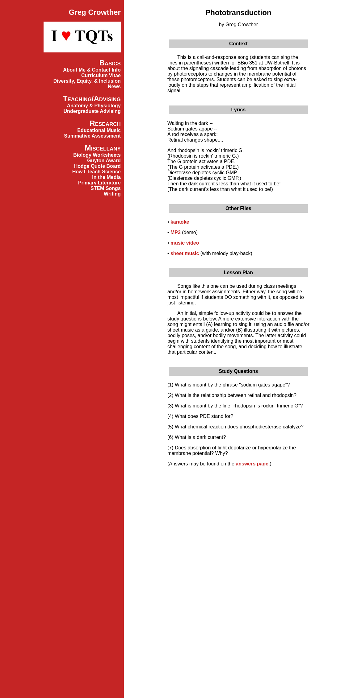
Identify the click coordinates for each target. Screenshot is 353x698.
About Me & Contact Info (92, 69)
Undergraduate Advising (92, 111)
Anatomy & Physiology (94, 105)
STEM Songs (105, 188)
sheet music (184, 253)
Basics (109, 63)
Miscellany (102, 148)
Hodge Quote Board (97, 166)
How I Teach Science (96, 171)
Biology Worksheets (97, 155)
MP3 (175, 232)
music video (184, 243)
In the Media (106, 177)
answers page (252, 463)
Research (105, 123)
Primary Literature (99, 182)
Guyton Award (103, 160)
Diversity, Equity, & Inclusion (87, 81)
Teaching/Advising (92, 98)
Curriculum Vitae (101, 75)
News (114, 86)
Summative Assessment (92, 135)
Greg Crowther (95, 12)
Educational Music (98, 130)
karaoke (179, 222)
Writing (112, 193)
